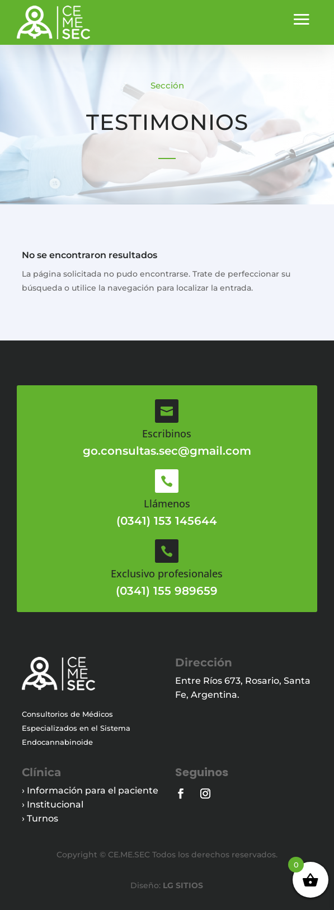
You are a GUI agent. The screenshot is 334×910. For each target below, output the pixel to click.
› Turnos (40, 818)
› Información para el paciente (90, 790)
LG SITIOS (182, 885)
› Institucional (52, 804)
